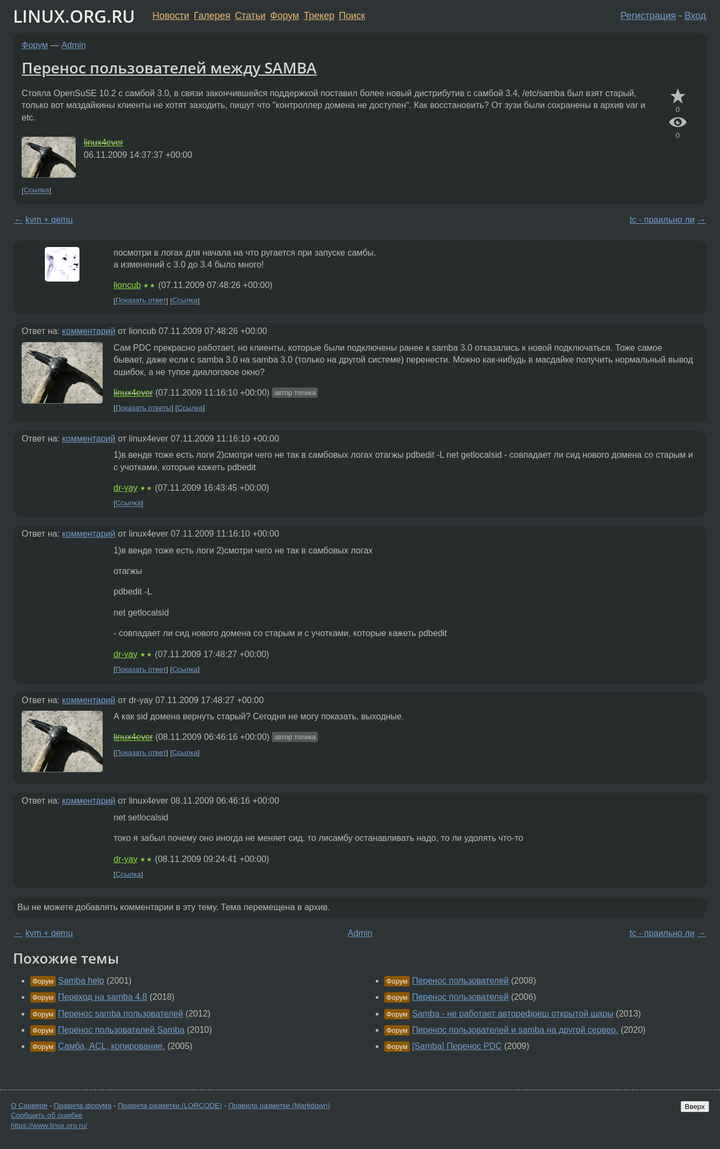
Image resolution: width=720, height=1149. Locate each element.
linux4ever (103, 142)
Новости (170, 15)
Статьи (250, 15)
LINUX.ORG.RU (74, 16)
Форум (284, 15)
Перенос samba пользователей (120, 1013)
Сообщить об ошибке (47, 1115)
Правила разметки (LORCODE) (170, 1105)
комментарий (89, 331)
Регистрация (648, 15)
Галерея (212, 15)
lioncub (127, 285)
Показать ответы (143, 408)
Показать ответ (141, 301)
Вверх (695, 1107)
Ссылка (36, 190)
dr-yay (125, 487)
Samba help (81, 980)
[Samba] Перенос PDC (457, 1046)
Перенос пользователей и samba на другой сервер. (515, 1029)
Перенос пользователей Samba (121, 1029)
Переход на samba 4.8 (102, 996)
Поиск (352, 15)
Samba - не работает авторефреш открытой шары (513, 1013)
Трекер (319, 15)
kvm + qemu (49, 219)
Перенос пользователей (460, 980)
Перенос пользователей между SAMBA (169, 67)
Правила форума (83, 1105)
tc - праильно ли (662, 219)
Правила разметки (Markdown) (279, 1105)
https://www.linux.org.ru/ (49, 1125)
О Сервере (29, 1105)
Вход (695, 15)
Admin (74, 45)
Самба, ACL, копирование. (111, 1046)
